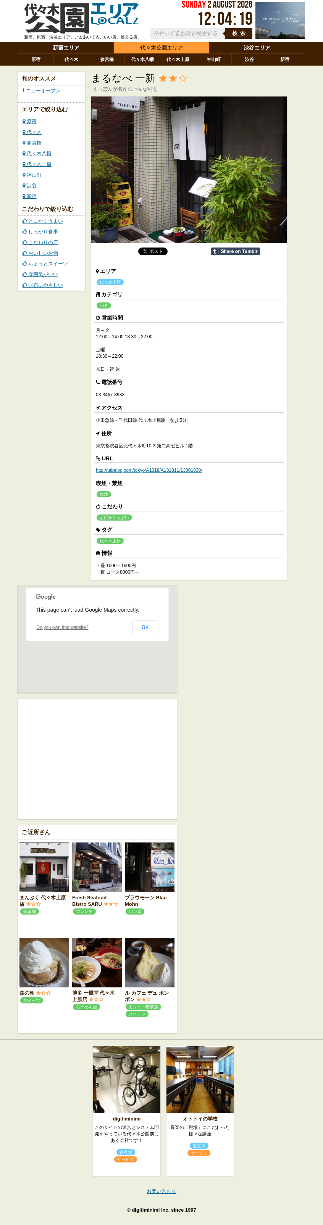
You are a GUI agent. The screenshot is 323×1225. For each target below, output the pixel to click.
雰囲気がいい (40, 274)
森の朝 (26, 993)
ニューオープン (42, 90)
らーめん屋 (86, 1007)
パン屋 (135, 911)
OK (145, 627)
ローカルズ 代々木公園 (81, 18)
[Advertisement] (97, 758)
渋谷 (249, 59)
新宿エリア (66, 48)
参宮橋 (107, 59)
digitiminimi (127, 1119)
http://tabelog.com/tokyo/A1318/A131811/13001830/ (149, 470)
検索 (240, 33)
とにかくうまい (43, 221)
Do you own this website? (63, 627)
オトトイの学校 (200, 1119)
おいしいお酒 (40, 253)
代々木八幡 (142, 59)
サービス (125, 1159)
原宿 (35, 59)
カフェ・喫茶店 (143, 1007)
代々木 (71, 59)
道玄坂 (126, 1152)
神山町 (214, 59)
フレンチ (84, 911)
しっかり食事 (40, 232)
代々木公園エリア (161, 48)
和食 (104, 305)
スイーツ (31, 1000)
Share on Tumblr (235, 251)
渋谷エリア (257, 48)
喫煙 (104, 494)
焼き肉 (29, 911)
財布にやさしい (43, 285)
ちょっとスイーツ (45, 264)
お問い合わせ (161, 1191)
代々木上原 (177, 59)
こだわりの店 (40, 242)
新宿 (284, 59)
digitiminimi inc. (151, 1210)
